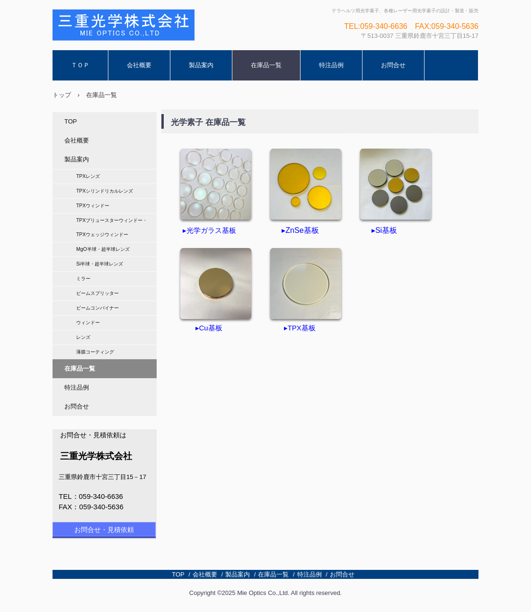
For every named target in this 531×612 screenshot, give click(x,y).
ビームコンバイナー (97, 307)
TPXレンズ (88, 176)
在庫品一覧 (266, 65)
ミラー (83, 278)
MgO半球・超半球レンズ (103, 249)
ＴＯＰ (80, 65)
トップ (62, 94)
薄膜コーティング (95, 352)
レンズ (83, 337)
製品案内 (201, 65)
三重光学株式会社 (102, 50)
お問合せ (393, 65)
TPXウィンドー (92, 205)
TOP (70, 121)
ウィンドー (88, 322)
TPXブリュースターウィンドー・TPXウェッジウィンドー (111, 227)
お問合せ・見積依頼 (104, 529)
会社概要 (139, 65)
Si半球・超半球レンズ (99, 263)
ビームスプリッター (97, 293)
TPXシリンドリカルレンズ (104, 191)
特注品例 (331, 65)
